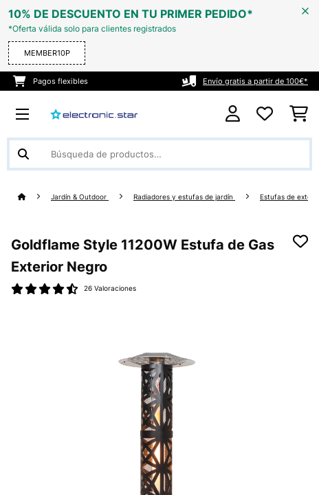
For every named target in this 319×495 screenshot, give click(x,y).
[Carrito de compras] (298, 114)
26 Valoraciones (110, 288)
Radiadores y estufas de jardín (184, 196)
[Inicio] (34, 196)
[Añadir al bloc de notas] (300, 241)
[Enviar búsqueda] (23, 154)
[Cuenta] (233, 114)
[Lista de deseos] (264, 114)
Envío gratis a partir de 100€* (255, 81)
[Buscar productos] (159, 154)
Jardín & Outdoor (80, 196)
